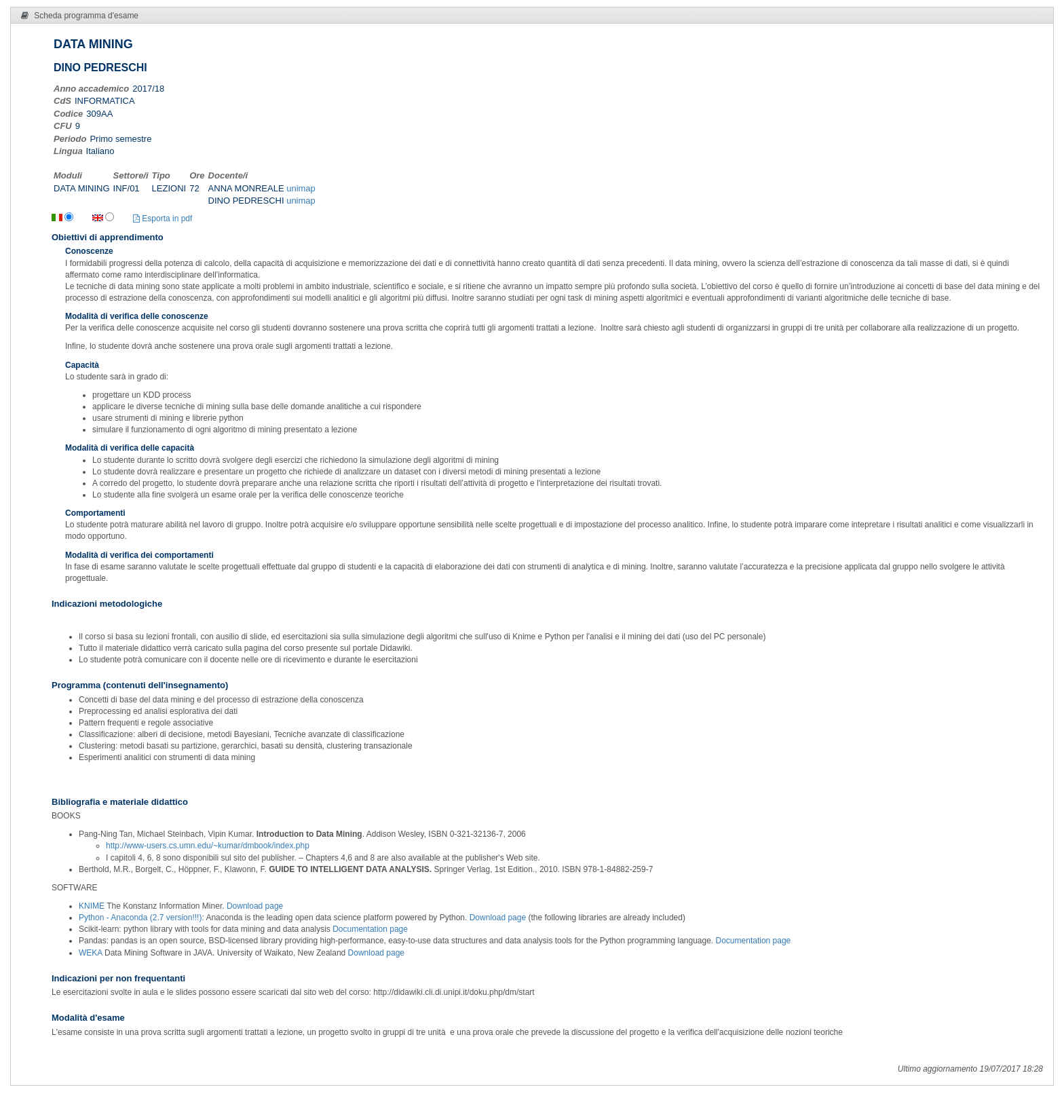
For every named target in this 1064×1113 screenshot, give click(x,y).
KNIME (93, 906)
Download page (255, 906)
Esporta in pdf (162, 218)
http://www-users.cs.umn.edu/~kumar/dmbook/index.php (207, 845)
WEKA (91, 953)
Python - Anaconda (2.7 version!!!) (140, 917)
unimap (301, 188)
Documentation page (370, 929)
